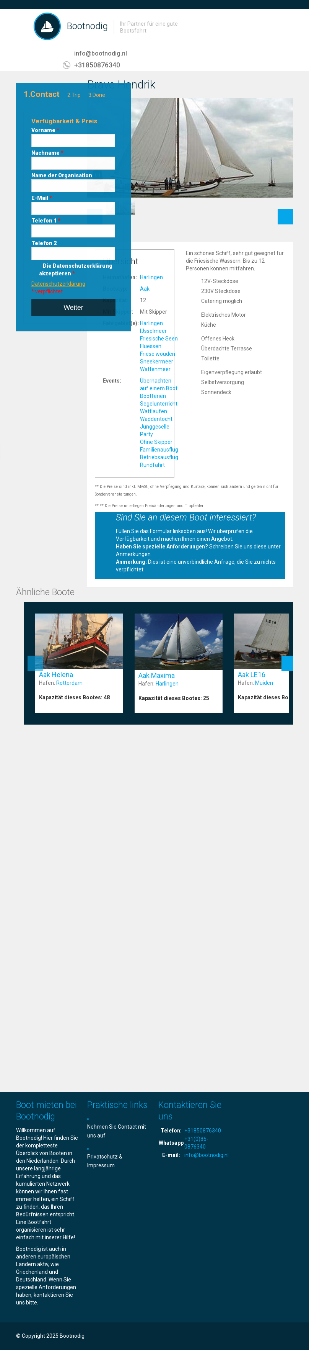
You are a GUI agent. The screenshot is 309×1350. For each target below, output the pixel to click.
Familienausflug (159, 450)
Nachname (47, 153)
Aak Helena (56, 675)
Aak (145, 289)
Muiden (264, 683)
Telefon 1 (45, 221)
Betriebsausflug (159, 457)
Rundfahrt (152, 465)
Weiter (73, 307)
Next (285, 213)
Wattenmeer (155, 369)
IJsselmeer (153, 331)
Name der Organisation (61, 175)
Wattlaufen (153, 411)
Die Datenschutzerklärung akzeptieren (75, 270)
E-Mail (41, 198)
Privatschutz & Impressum (104, 1161)
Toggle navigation (22, 27)
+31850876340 (97, 65)
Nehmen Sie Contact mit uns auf (116, 1131)
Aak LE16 (251, 675)
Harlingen (151, 277)
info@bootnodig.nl (100, 53)
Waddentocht (156, 419)
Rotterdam (69, 683)
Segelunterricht (158, 404)
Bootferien (153, 396)
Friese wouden (157, 354)
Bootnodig (87, 26)
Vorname (45, 130)
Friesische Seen (159, 338)
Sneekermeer (156, 361)
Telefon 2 (44, 243)
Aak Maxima (156, 675)
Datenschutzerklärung (58, 284)
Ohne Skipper (156, 442)
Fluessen (150, 346)
